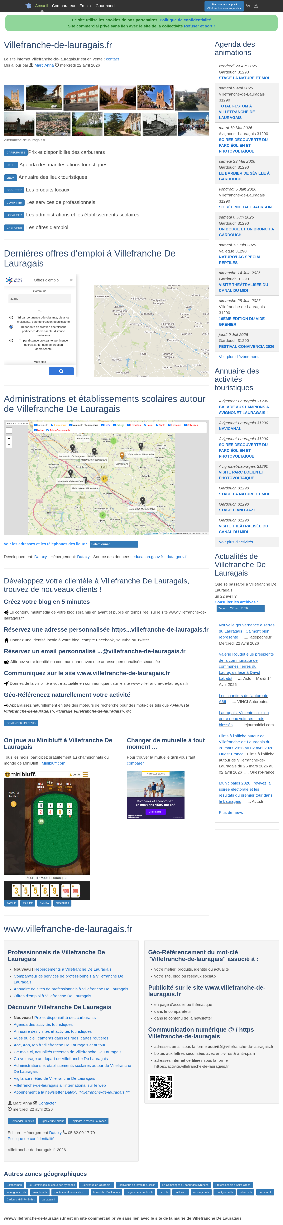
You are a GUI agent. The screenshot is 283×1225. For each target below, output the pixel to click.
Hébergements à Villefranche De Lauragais (72, 969)
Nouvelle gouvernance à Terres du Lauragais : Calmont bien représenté (247, 631)
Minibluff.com (53, 763)
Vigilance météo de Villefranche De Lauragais (54, 1078)
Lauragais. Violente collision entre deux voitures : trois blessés (244, 718)
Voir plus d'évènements (239, 356)
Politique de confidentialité (185, 20)
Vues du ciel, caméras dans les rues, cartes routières (61, 1038)
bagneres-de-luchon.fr (140, 1192)
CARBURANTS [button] (16, 152)
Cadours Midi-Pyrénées (21, 1199)
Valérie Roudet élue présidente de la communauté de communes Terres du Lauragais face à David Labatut (246, 666)
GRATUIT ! (62, 903)
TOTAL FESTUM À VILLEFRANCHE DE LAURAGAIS (237, 112)
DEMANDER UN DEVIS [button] (21, 723)
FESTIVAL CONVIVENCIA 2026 (246, 346)
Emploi (85, 5)
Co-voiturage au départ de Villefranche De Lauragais (61, 1058)
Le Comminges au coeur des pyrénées (52, 1184)
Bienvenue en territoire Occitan (136, 1184)
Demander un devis (22, 1121)
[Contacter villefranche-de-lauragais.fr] (256, 6)
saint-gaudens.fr (16, 1192)
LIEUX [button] (10, 177)
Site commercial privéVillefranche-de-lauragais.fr (224, 6)
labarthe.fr (246, 1192)
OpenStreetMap (169, 533)
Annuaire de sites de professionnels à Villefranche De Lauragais (71, 989)
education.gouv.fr (147, 556)
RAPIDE (28, 903)
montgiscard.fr (224, 1192)
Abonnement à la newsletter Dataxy (72, 1092)
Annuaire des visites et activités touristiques (53, 1031)
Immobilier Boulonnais (106, 1192)
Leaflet (154, 533)
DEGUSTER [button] (14, 190)
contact (112, 59)
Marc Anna (44, 65)
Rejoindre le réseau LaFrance (88, 1121)
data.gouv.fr (177, 556)
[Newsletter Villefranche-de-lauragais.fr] (248, 6)
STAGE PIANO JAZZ (237, 510)
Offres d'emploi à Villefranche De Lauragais (52, 996)
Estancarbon (14, 1184)
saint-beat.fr (40, 1192)
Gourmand (104, 5)
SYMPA (44, 903)
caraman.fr (265, 1192)
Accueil (41, 5)
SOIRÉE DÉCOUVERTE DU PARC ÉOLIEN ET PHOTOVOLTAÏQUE (243, 145)
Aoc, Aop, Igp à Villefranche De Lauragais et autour (59, 1045)
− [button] (9, 445)
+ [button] (9, 439)
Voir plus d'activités (236, 542)
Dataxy (40, 556)
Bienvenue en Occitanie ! (97, 1184)
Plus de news (231, 812)
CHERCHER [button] (14, 227)
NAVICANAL (230, 428)
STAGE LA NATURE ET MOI (244, 78)
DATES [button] (11, 165)
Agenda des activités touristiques (43, 1024)
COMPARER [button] (14, 202)
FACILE (11, 903)
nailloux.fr (180, 1192)
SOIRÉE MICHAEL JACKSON (245, 207)
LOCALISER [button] (14, 215)
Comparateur (64, 5)
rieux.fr (164, 1192)
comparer (135, 763)
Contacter (47, 1103)
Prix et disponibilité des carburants (65, 1017)
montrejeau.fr (201, 1192)
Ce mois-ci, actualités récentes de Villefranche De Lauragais (68, 1052)
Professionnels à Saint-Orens (232, 1184)
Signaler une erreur (52, 1121)
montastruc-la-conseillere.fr (70, 1192)
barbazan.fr (48, 1199)
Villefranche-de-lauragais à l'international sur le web (60, 1085)
